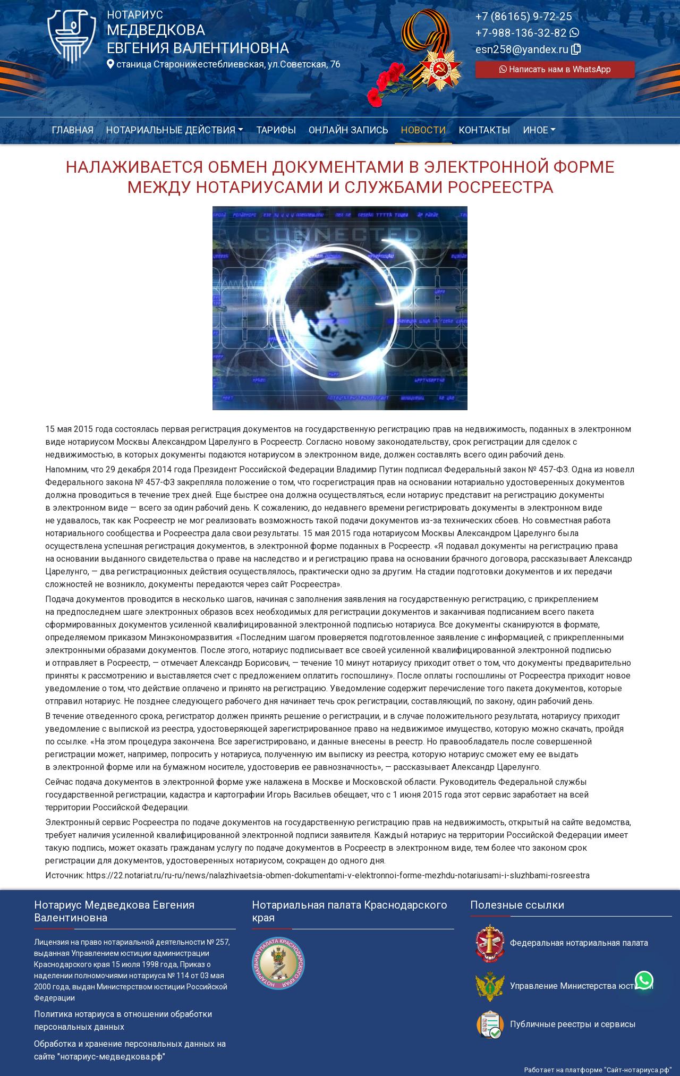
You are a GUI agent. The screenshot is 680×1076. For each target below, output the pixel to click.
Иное (535, 129)
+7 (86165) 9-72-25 (523, 16)
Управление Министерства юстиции (564, 986)
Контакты (484, 129)
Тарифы (276, 129)
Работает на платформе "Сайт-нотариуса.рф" (598, 1070)
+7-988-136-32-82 (527, 33)
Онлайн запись (348, 129)
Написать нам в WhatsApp (555, 69)
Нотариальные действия (170, 129)
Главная (73, 129)
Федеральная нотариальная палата (561, 943)
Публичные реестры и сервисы (555, 1024)
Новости (423, 129)
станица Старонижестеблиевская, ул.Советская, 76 (224, 64)
